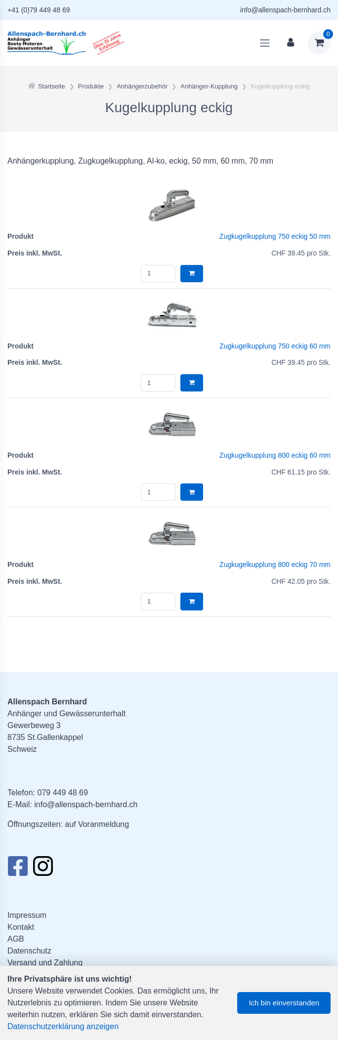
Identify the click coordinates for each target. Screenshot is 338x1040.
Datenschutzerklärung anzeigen (63, 1026)
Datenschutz (29, 951)
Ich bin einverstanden (284, 1002)
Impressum (26, 915)
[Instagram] (43, 869)
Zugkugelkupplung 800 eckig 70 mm (275, 564)
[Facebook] (17, 869)
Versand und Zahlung (45, 962)
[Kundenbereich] (290, 43)
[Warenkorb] (319, 43)
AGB (15, 939)
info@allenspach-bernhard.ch (285, 10)
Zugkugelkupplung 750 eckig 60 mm (275, 346)
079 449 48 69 (62, 792)
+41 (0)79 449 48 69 (38, 10)
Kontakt (20, 927)
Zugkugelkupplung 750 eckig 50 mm (275, 236)
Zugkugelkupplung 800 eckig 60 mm (275, 455)
